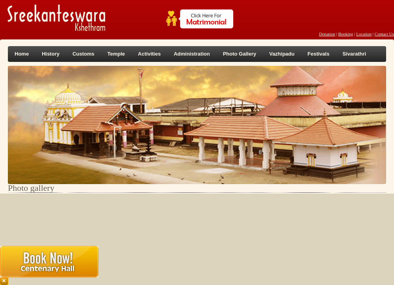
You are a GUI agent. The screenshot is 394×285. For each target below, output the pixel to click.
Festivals (318, 54)
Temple (116, 54)
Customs (83, 54)
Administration (192, 54)
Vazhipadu (281, 54)
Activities (149, 54)
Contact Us (384, 34)
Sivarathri (354, 54)
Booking (345, 34)
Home (22, 54)
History (50, 54)
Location (364, 34)
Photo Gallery (239, 54)
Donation (327, 34)
